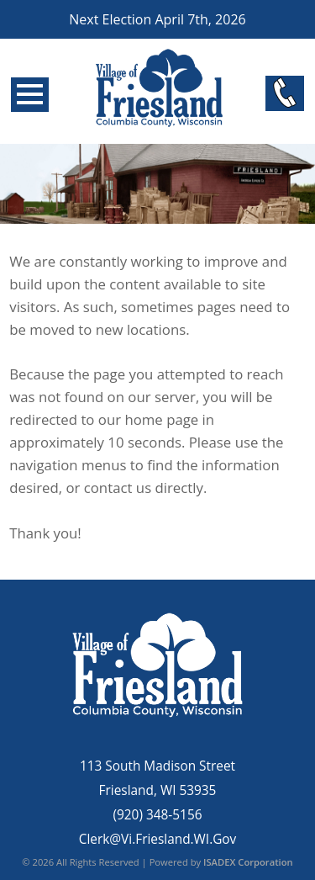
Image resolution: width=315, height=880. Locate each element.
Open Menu (30, 94)
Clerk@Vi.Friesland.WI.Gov (158, 839)
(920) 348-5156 (157, 815)
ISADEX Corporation (248, 862)
